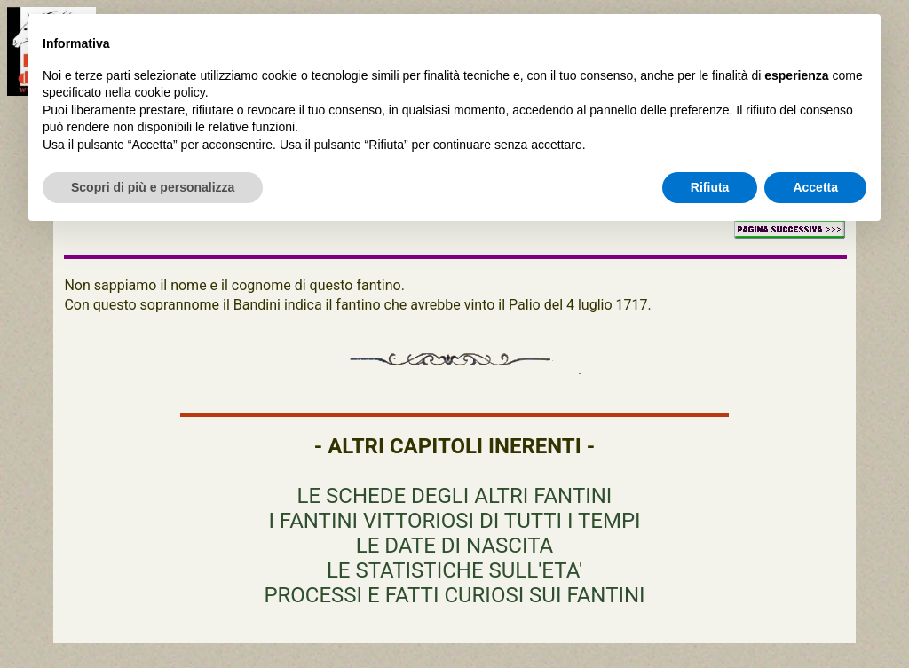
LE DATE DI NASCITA (454, 545)
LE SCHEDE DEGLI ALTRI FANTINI (455, 495)
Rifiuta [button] (710, 187)
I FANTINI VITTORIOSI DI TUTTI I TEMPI (454, 520)
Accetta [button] (815, 187)
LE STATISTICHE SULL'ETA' (454, 570)
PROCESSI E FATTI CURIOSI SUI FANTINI (454, 595)
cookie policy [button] (170, 92)
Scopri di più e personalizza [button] (152, 187)
